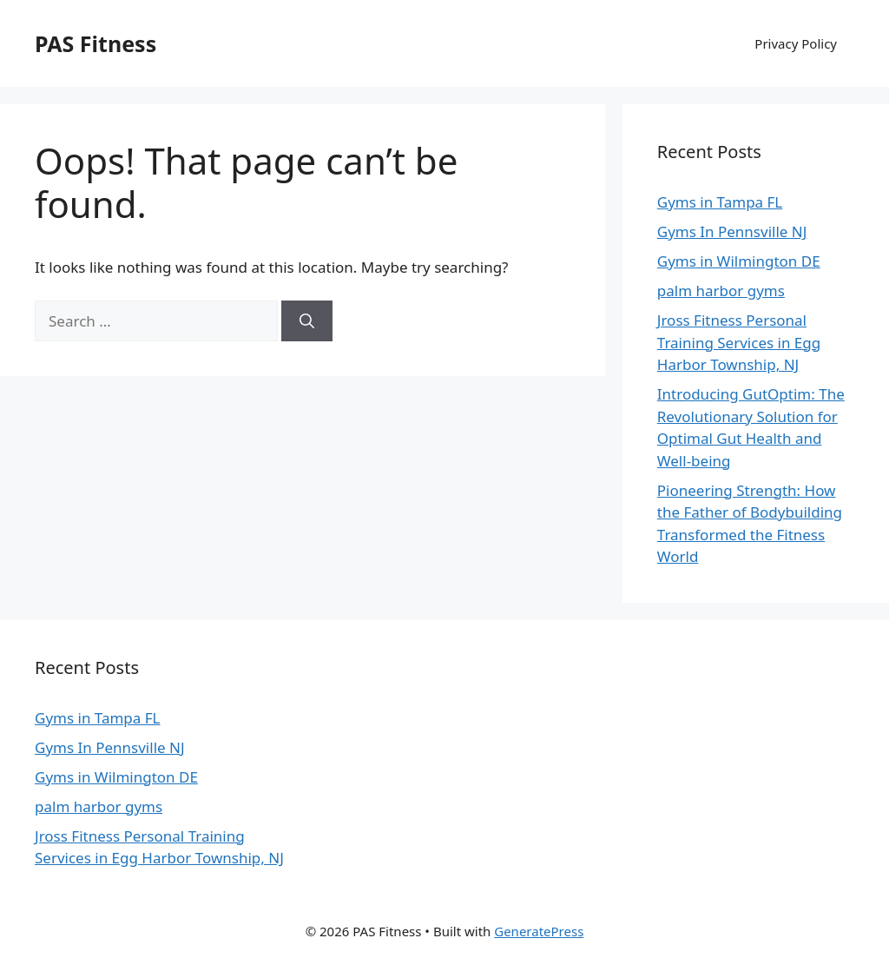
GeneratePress (538, 931)
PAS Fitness (95, 43)
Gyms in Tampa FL (719, 202)
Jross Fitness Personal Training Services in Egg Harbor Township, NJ (738, 342)
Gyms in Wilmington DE (738, 261)
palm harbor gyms (721, 291)
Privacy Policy (795, 43)
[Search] (307, 321)
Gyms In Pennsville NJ (732, 231)
